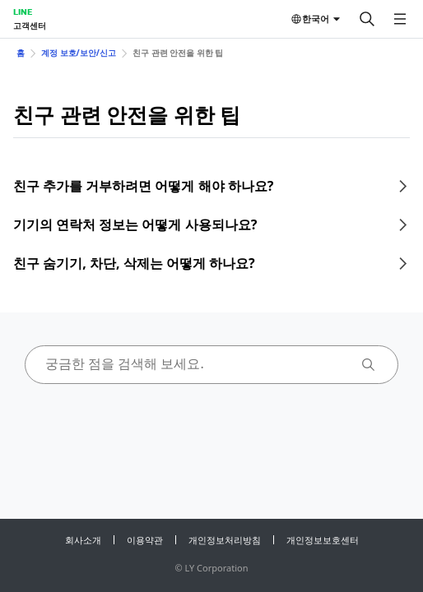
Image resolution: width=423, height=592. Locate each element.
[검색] (367, 18)
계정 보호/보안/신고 (78, 52)
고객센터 (29, 25)
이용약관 (145, 540)
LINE (22, 11)
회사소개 (83, 540)
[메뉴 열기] (399, 18)
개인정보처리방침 (224, 540)
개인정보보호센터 (322, 540)
